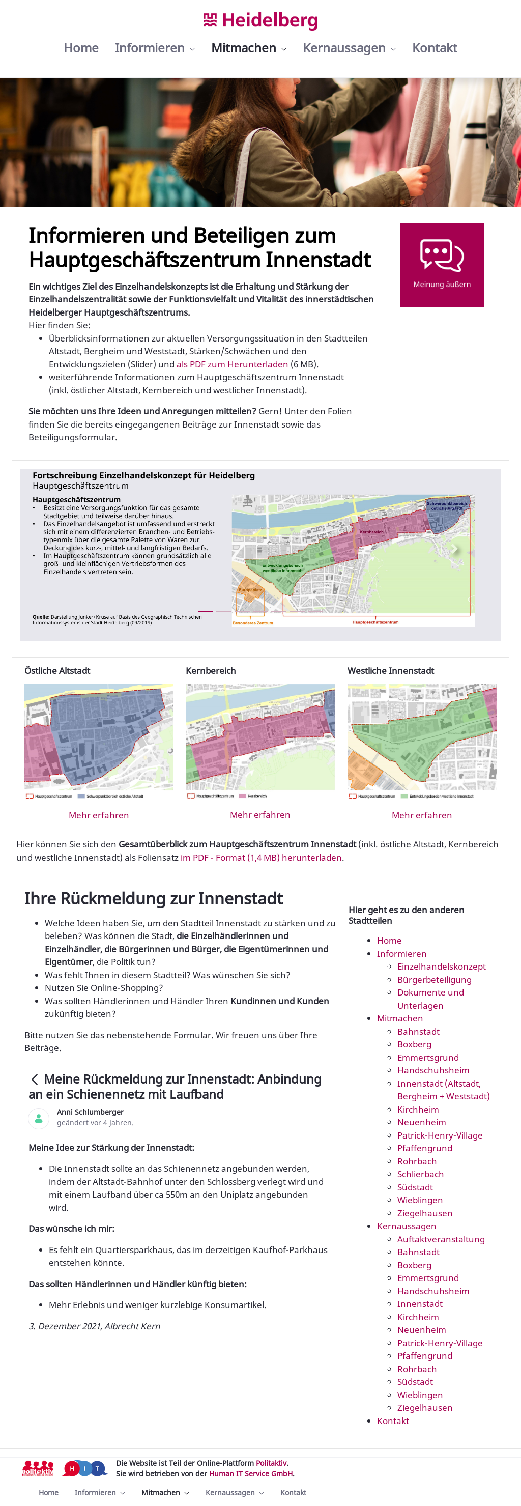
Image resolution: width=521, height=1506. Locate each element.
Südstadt (415, 1187)
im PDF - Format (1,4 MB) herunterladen (261, 857)
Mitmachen (400, 1018)
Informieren (402, 953)
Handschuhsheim (433, 1070)
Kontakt (393, 1421)
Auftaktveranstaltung (441, 1239)
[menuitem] (81, 48)
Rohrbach (417, 1161)
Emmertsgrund (428, 1057)
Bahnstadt (418, 1031)
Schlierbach (420, 1174)
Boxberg (414, 1044)
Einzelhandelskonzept (441, 966)
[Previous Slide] (67, 549)
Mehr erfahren (99, 815)
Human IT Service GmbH (251, 1474)
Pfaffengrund (424, 1148)
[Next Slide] (454, 549)
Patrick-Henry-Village (440, 1135)
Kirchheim (418, 1109)
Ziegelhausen (425, 1213)
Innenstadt (420, 1304)
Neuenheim (421, 1122)
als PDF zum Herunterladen (232, 364)
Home (389, 940)
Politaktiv (271, 1463)
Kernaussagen (407, 1226)
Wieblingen (420, 1200)
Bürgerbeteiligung (434, 979)
